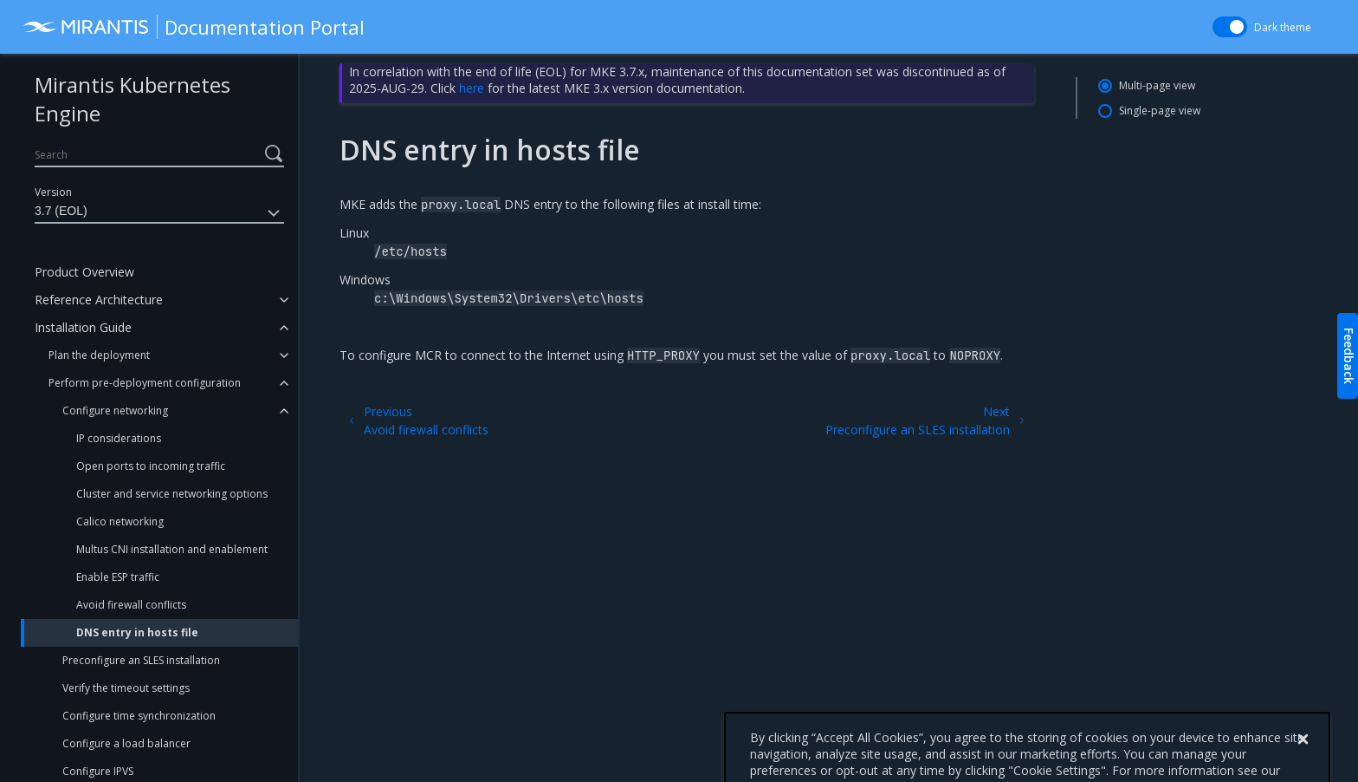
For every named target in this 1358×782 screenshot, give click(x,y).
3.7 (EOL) (159, 213)
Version (53, 192)
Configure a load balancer (126, 743)
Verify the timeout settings (126, 688)
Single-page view (1159, 110)
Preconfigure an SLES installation (141, 660)
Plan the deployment (99, 355)
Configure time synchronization (139, 715)
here (471, 88)
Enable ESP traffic (117, 577)
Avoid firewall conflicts (131, 604)
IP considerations (118, 438)
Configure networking (115, 410)
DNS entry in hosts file (137, 632)
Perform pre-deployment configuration (144, 382)
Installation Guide (83, 327)
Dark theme (1282, 27)
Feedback (1349, 356)
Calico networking (120, 521)
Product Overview (84, 272)
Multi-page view (1157, 85)
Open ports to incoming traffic (150, 466)
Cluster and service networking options (172, 493)
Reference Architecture (99, 299)
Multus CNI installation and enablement (172, 549)
